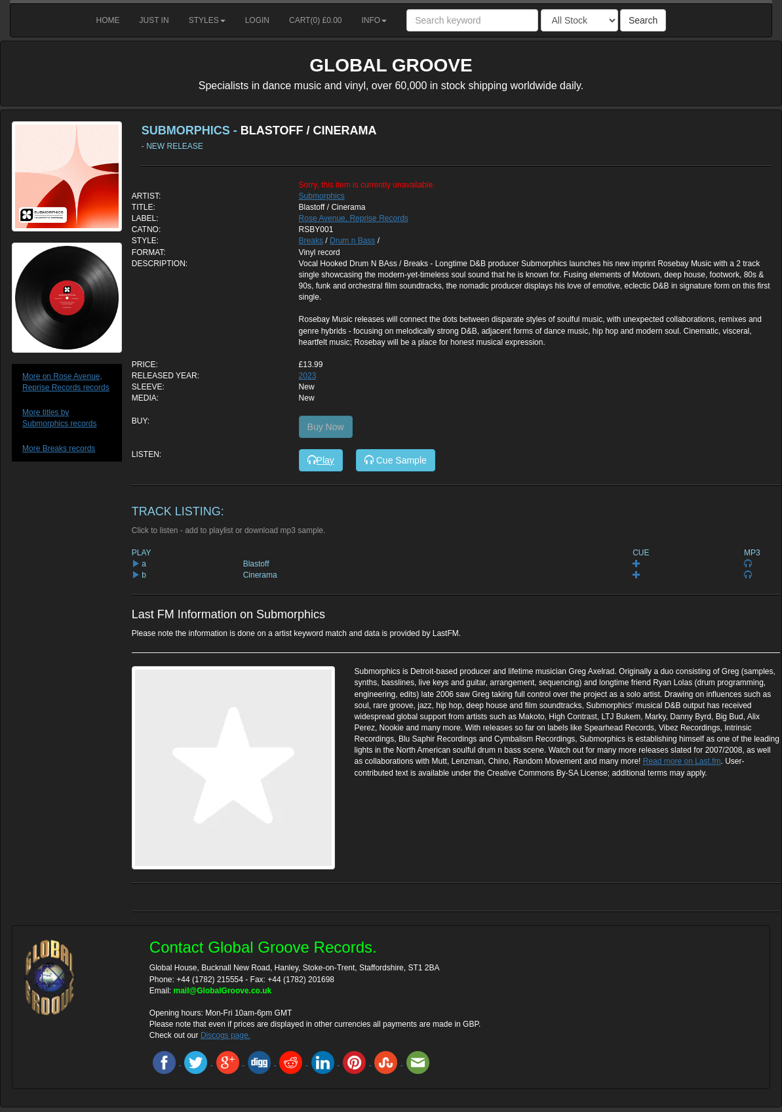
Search (643, 20)
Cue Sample (395, 460)
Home (108, 20)
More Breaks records (58, 448)
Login (257, 20)
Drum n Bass (352, 240)
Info (374, 20)
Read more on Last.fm (682, 761)
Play (320, 460)
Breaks (311, 240)
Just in (154, 20)
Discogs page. (225, 1035)
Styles (207, 20)
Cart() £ (315, 20)
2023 (308, 375)
